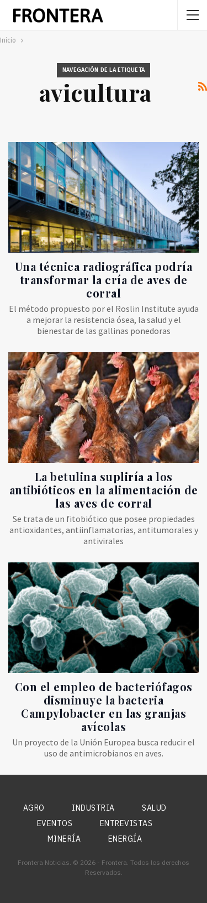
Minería (64, 839)
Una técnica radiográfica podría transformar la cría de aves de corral (104, 279)
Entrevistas (126, 823)
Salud (154, 808)
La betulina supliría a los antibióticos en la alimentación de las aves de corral (103, 489)
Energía (125, 839)
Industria (93, 808)
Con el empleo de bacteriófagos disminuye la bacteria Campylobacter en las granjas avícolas (104, 706)
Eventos (55, 823)
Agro (34, 808)
